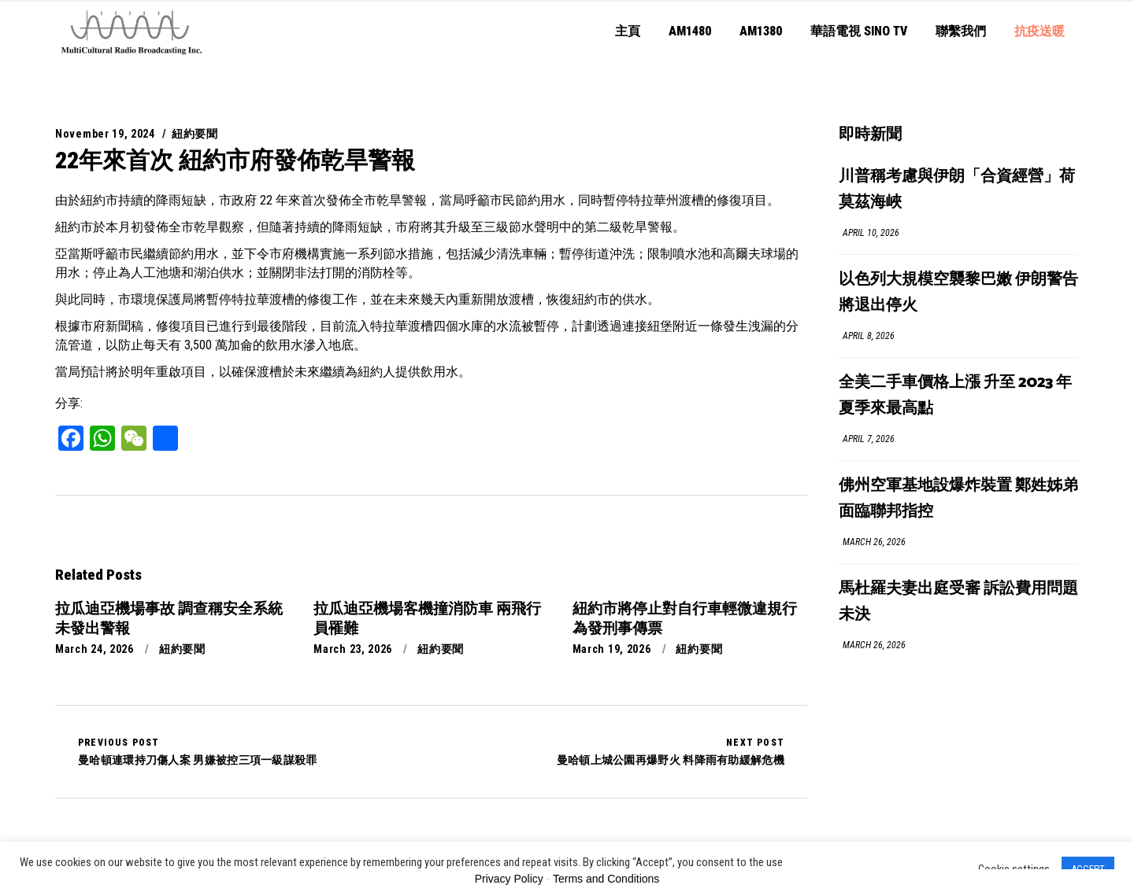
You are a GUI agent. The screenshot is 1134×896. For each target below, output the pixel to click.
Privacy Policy (509, 878)
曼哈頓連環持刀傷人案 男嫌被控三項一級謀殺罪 (197, 751)
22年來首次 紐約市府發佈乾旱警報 (235, 160)
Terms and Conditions (606, 878)
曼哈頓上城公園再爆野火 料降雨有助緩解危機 (670, 751)
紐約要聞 (195, 133)
